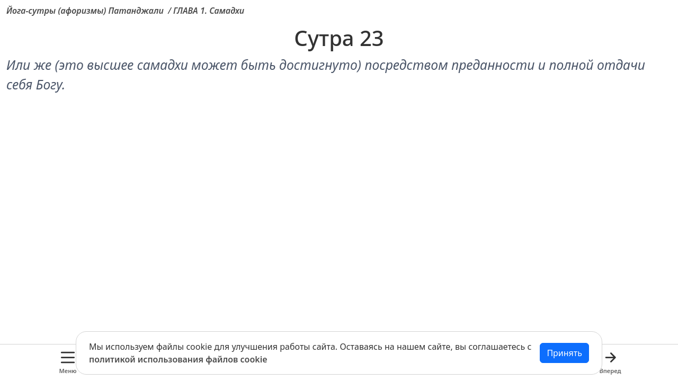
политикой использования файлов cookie (178, 359)
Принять (564, 353)
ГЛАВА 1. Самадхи (208, 10)
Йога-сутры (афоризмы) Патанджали (85, 10)
